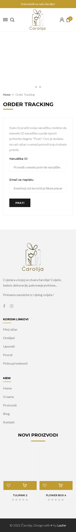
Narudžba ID (18, 159)
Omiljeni (9, 338)
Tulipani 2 (20, 495)
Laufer (61, 525)
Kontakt (9, 422)
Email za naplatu (21, 180)
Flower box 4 (56, 495)
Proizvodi (10, 405)
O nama (8, 397)
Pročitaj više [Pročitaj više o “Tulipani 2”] (24, 485)
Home (7, 388)
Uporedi (9, 346)
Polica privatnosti (15, 363)
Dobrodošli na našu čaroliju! (38, 4)
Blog (6, 414)
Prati (19, 202)
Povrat (8, 355)
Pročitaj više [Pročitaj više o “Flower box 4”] (60, 485)
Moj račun (10, 329)
